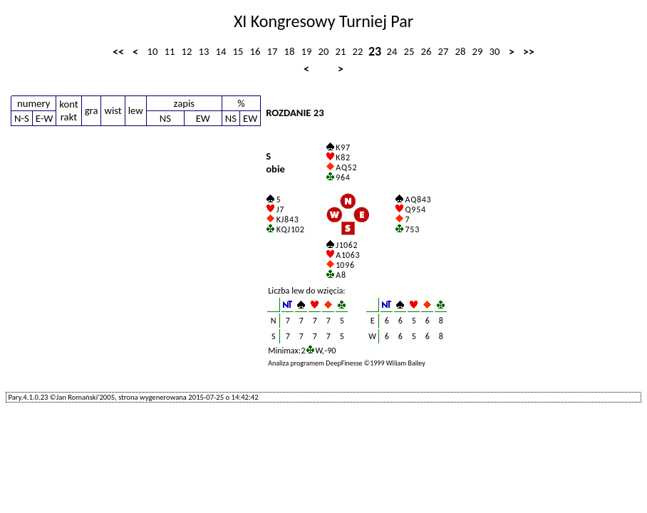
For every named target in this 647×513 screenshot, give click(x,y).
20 (324, 51)
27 (443, 51)
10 (152, 51)
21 (341, 51)
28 (460, 51)
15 (238, 51)
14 (221, 51)
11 (170, 51)
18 (289, 51)
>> (528, 51)
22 (358, 51)
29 (477, 51)
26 (426, 51)
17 (272, 51)
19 (306, 51)
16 (255, 51)
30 (495, 51)
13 (204, 51)
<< (118, 51)
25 (409, 51)
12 (187, 51)
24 (392, 51)
